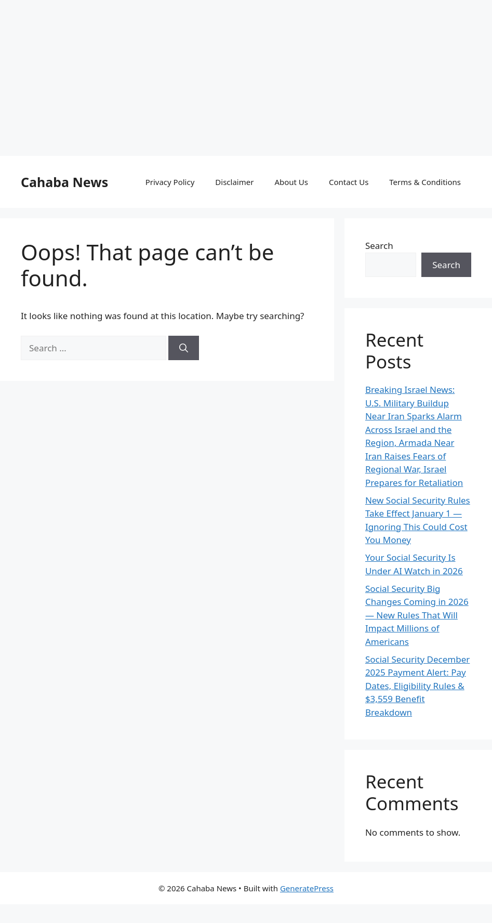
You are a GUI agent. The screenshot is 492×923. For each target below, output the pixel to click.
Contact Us (348, 182)
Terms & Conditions (425, 182)
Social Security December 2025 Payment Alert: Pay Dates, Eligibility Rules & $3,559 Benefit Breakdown (417, 685)
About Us (291, 182)
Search (379, 246)
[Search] (183, 348)
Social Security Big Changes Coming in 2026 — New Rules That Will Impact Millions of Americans (417, 615)
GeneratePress (307, 888)
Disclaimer (234, 182)
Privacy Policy (170, 182)
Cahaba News (64, 182)
